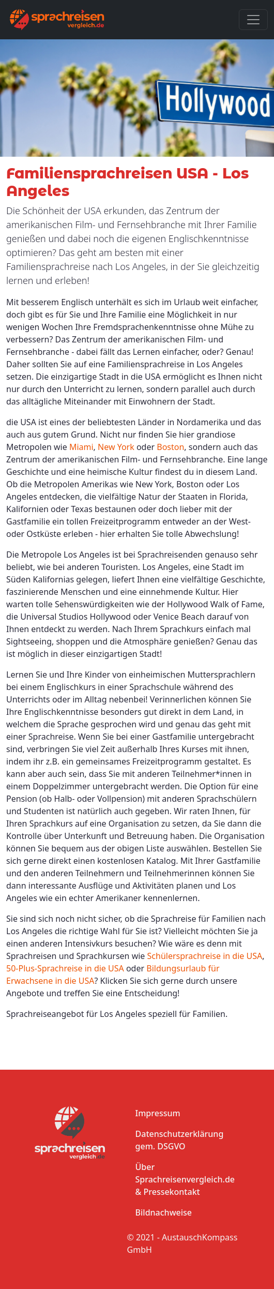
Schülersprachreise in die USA (205, 956)
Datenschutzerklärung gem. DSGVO (179, 1140)
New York (116, 447)
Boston (170, 447)
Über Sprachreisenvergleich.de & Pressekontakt (185, 1179)
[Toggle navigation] (253, 19)
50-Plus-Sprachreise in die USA (65, 968)
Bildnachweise (163, 1212)
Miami (81, 447)
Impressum (157, 1113)
